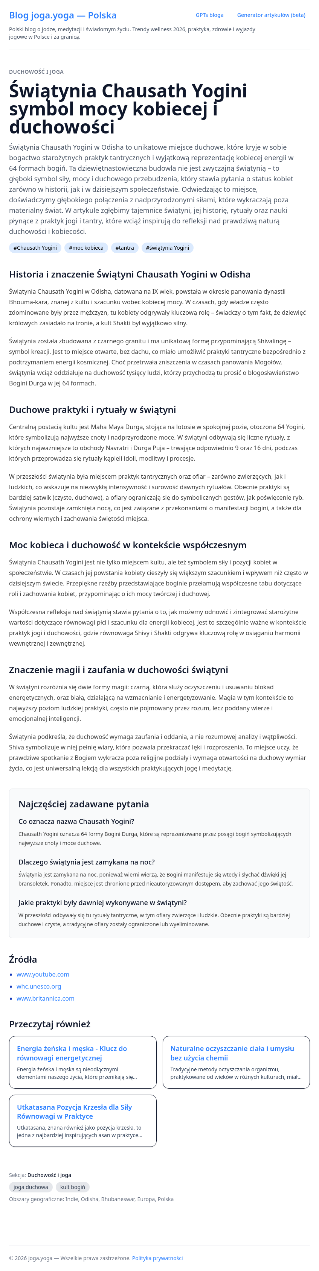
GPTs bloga (210, 14)
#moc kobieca (86, 247)
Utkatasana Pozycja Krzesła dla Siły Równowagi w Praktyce (74, 1112)
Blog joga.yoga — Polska (63, 15)
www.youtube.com (43, 974)
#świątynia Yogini (167, 247)
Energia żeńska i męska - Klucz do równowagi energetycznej (72, 1053)
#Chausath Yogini (35, 247)
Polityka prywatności (157, 1258)
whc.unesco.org (39, 986)
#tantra (125, 247)
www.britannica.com (46, 998)
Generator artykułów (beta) (271, 14)
